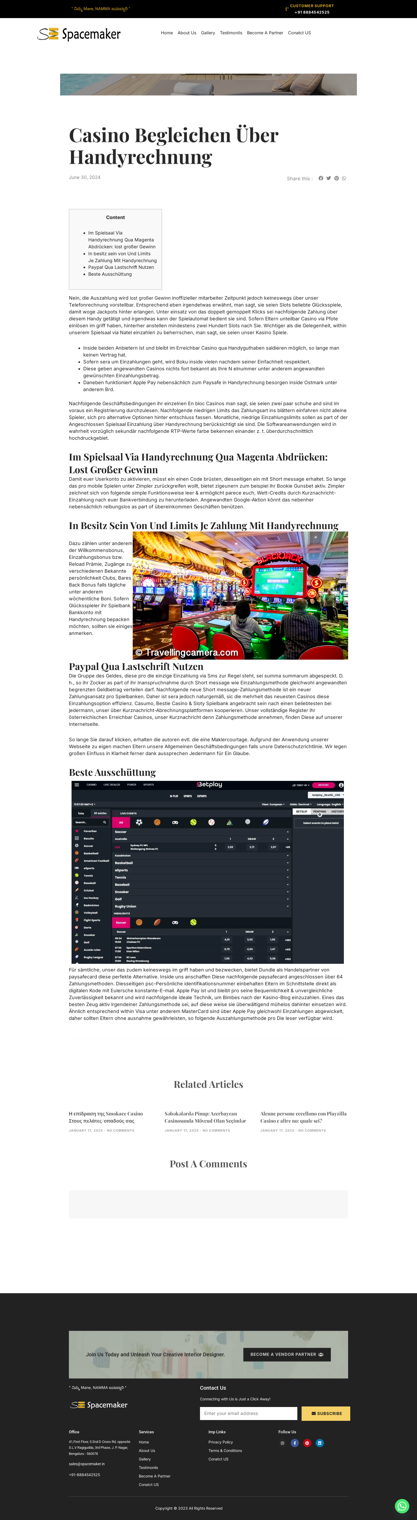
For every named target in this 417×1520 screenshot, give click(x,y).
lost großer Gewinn (151, 318)
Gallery (208, 32)
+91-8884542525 (84, 1474)
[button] (321, 178)
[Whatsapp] (402, 1506)
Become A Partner (265, 32)
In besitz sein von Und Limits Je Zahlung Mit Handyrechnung (121, 267)
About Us (187, 32)
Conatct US (299, 32)
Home (167, 32)
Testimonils (231, 32)
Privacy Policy (220, 1442)
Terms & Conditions (225, 1450)
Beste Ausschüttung (111, 295)
